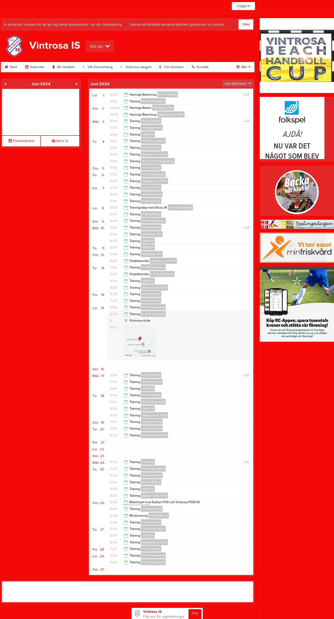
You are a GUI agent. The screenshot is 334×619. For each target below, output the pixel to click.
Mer (243, 67)
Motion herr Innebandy (158, 161)
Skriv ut (60, 141)
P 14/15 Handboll (153, 101)
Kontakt (200, 67)
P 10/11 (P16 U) (167, 95)
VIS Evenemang (98, 67)
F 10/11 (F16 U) (151, 168)
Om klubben (171, 67)
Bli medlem (64, 67)
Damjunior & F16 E (171, 114)
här (125, 24)
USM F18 (148, 134)
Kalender (35, 67)
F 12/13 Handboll (153, 141)
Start (11, 67)
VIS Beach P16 (163, 108)
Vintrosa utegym (136, 67)
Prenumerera (21, 141)
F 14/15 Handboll (153, 314)
